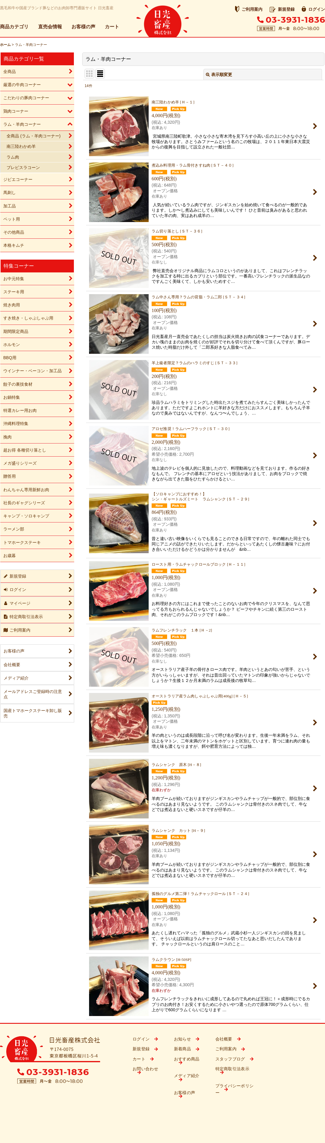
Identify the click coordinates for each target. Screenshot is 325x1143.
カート (112, 26)
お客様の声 (83, 26)
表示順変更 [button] (219, 74)
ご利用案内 (248, 9)
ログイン (313, 9)
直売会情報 (50, 26)
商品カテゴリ (14, 26)
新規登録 (282, 9)
